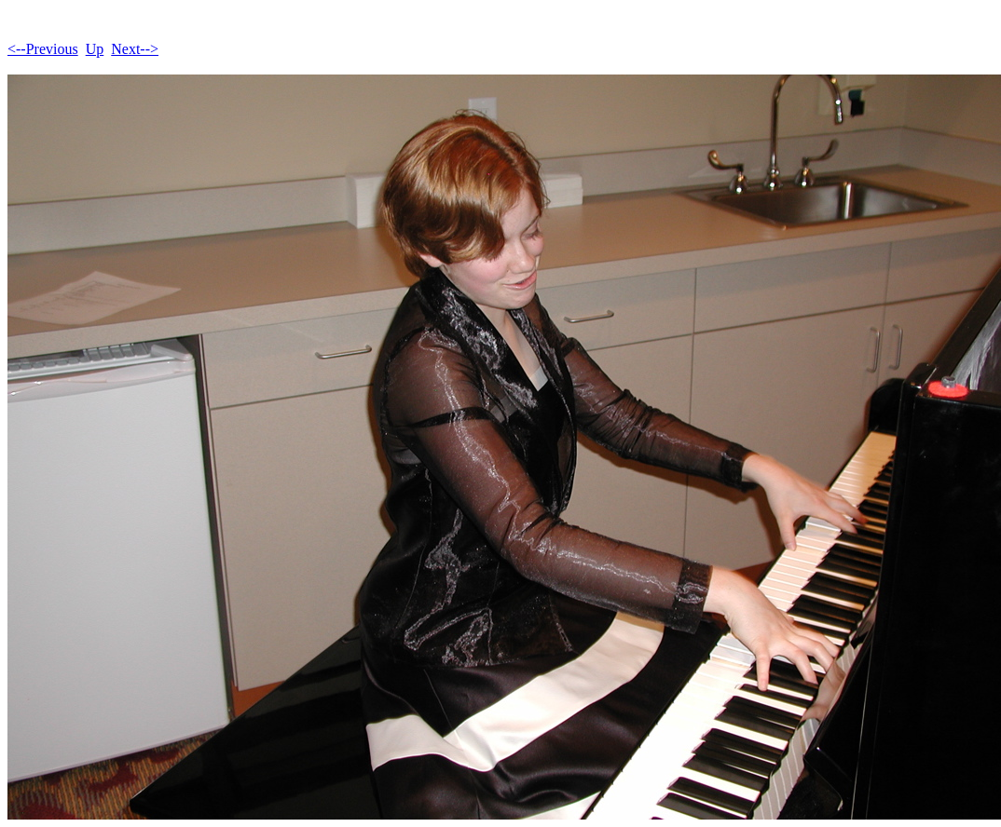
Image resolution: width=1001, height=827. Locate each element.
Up (95, 49)
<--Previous (42, 49)
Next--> (134, 49)
